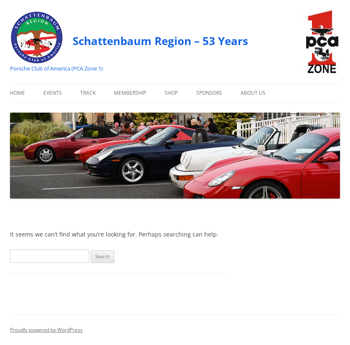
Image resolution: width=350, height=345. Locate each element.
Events (52, 92)
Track (88, 92)
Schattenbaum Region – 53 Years (160, 40)
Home (17, 92)
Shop (171, 92)
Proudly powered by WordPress (46, 329)
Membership (130, 92)
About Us (253, 92)
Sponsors (209, 92)
